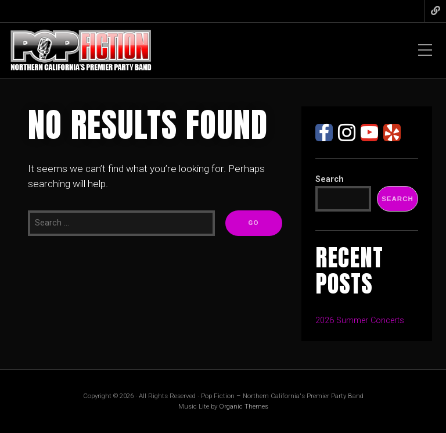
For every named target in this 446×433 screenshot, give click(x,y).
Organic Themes (243, 406)
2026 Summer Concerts (359, 320)
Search (329, 179)
